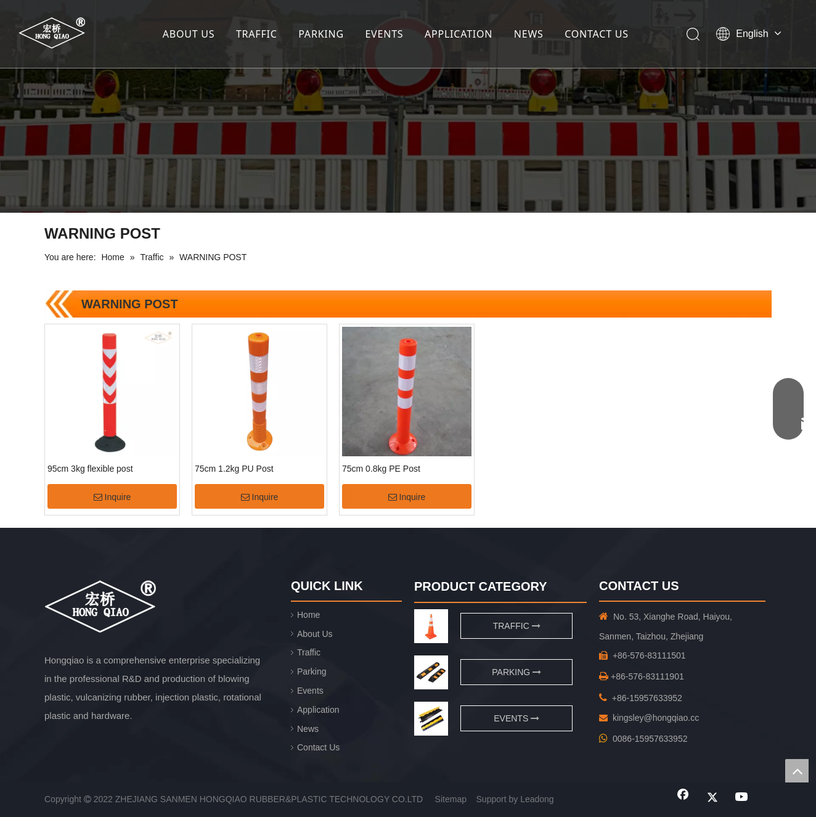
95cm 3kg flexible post (90, 469)
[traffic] (431, 626)
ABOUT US (189, 34)
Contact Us (318, 747)
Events (310, 691)
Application (318, 710)
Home (308, 615)
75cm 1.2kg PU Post (234, 469)
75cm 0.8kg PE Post (381, 469)
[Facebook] (683, 798)
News (308, 729)
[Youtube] (742, 798)
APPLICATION (458, 34)
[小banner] (408, 106)
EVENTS (384, 34)
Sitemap (451, 799)
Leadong (537, 799)
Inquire (112, 497)
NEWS (529, 34)
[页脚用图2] (431, 719)
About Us (315, 634)
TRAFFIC (256, 34)
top (797, 770)
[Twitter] (712, 798)
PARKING (321, 34)
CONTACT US (597, 34)
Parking (311, 671)
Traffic (308, 652)
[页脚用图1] (431, 672)
